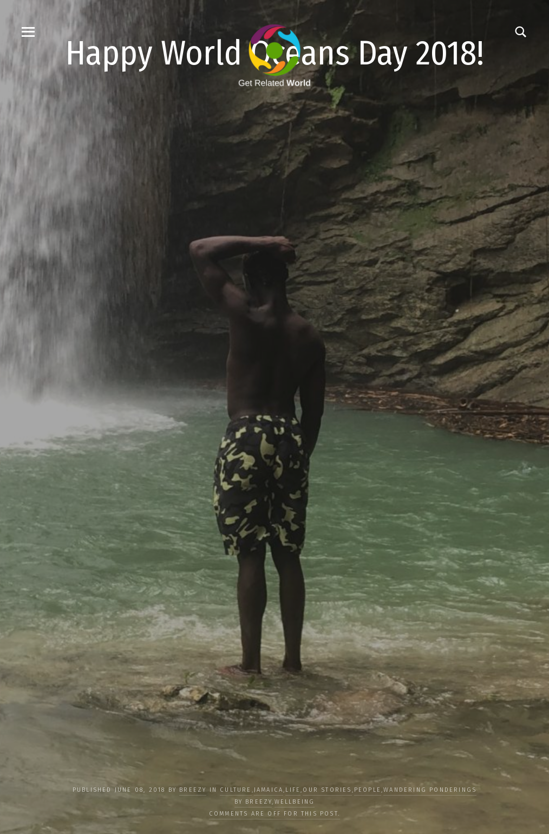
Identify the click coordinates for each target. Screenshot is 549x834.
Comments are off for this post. (274, 813)
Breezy (192, 789)
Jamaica (268, 789)
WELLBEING (294, 801)
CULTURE (235, 789)
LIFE (292, 789)
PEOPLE (367, 789)
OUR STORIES (327, 789)
